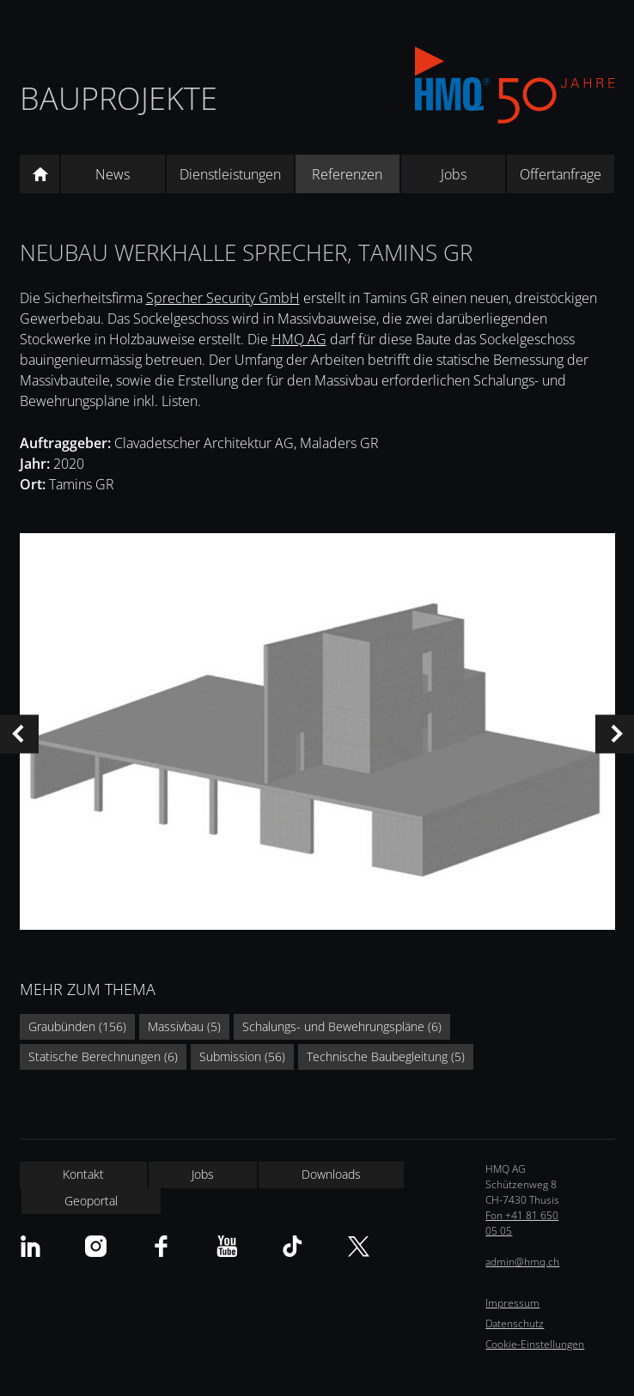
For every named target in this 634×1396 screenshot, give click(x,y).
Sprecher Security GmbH (223, 297)
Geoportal (91, 1201)
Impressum (512, 1303)
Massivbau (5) (184, 1026)
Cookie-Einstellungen (534, 1344)
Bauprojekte (118, 98)
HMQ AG (298, 339)
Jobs (453, 174)
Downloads (331, 1174)
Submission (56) (242, 1056)
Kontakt (83, 1174)
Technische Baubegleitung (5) (386, 1056)
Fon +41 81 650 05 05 (521, 1223)
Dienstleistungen (230, 174)
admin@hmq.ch (522, 1261)
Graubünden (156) (77, 1026)
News (112, 174)
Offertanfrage (560, 174)
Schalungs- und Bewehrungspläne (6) (342, 1026)
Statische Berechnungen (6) (103, 1056)
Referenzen (347, 174)
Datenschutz (514, 1323)
